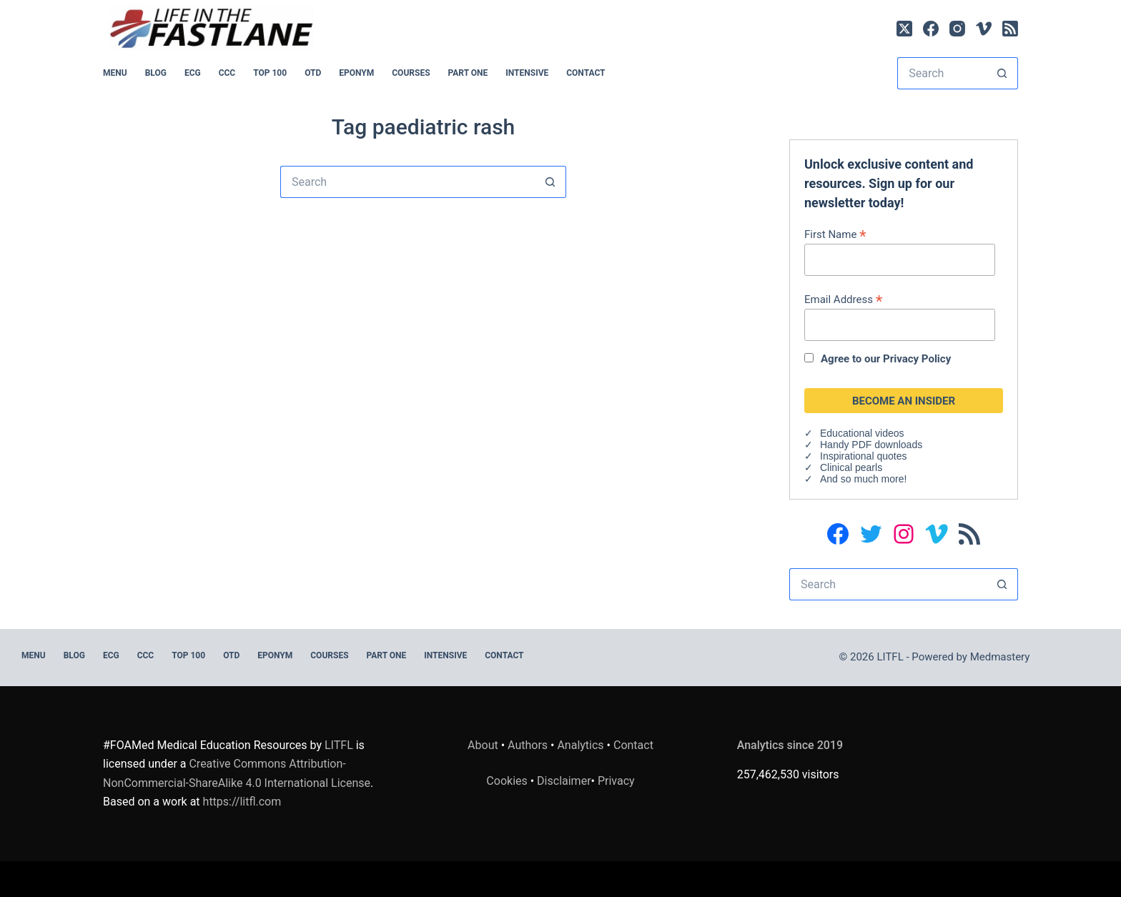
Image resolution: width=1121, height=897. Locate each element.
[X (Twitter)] (904, 28)
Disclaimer (564, 781)
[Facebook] (931, 28)
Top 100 (270, 73)
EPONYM (356, 73)
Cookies (508, 781)
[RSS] (1010, 28)
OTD (313, 73)
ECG (192, 73)
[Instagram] (957, 28)
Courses (411, 73)
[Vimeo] (984, 28)
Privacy (616, 781)
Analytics (580, 745)
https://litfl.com (242, 801)
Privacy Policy (917, 358)
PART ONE (468, 73)
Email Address (843, 299)
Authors (528, 745)
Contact (585, 73)
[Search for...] (941, 73)
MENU (115, 73)
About (483, 745)
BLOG (156, 73)
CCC (227, 73)
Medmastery (1000, 656)
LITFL (339, 745)
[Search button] (1002, 73)
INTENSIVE (526, 73)
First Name (835, 234)
